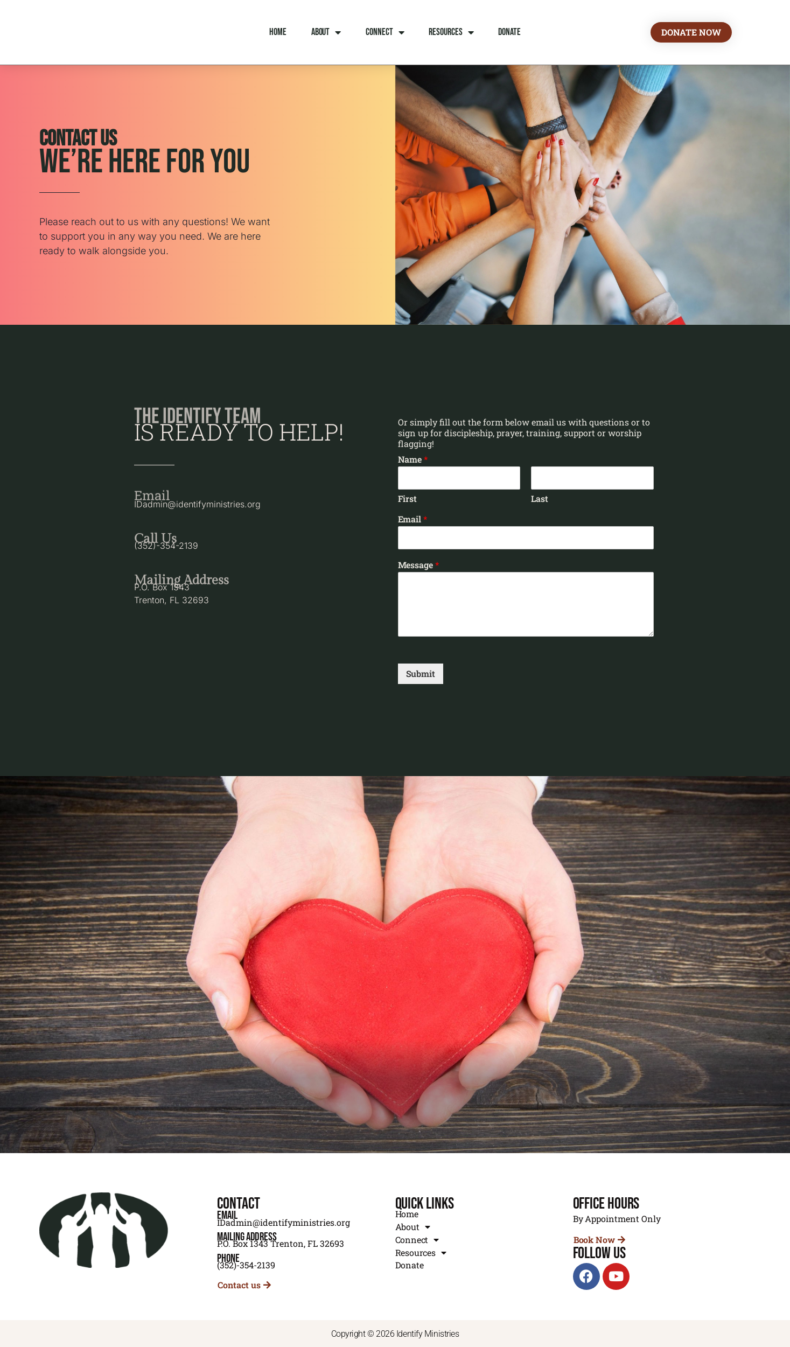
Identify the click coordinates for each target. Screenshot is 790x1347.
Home (277, 32)
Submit (421, 673)
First (407, 498)
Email (413, 519)
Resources (451, 32)
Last (539, 498)
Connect (385, 32)
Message (418, 565)
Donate (509, 32)
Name (413, 459)
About (326, 32)
